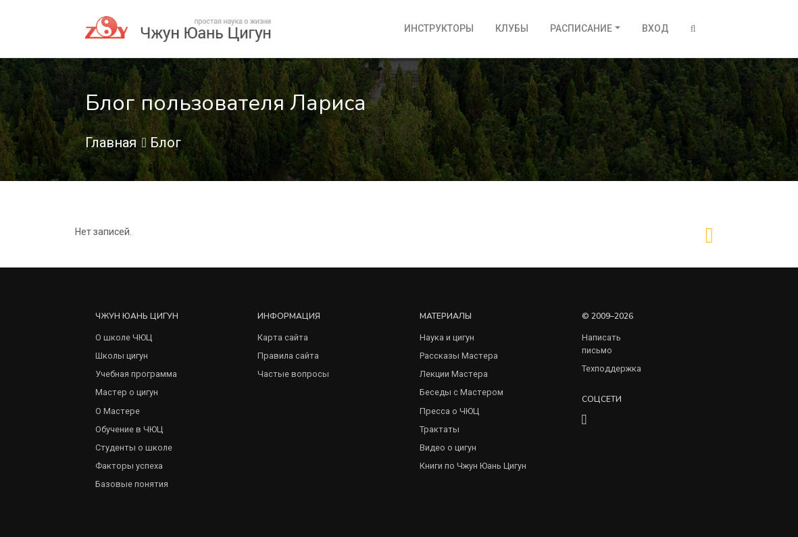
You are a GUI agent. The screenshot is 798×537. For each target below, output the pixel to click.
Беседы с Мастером (461, 392)
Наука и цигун (447, 337)
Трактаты (439, 429)
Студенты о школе (133, 447)
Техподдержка (611, 368)
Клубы (511, 28)
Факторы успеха (129, 466)
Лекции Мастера (454, 374)
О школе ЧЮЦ (123, 337)
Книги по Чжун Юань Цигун (473, 466)
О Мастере (117, 411)
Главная (110, 142)
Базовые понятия (131, 484)
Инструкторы (439, 28)
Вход (655, 28)
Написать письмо (601, 343)
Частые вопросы (293, 374)
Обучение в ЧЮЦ (129, 429)
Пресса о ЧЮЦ (449, 411)
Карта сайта (282, 337)
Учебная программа (136, 374)
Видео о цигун (448, 447)
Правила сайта (288, 356)
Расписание (581, 28)
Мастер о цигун (126, 392)
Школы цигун (121, 356)
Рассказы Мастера (459, 356)
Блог (165, 142)
